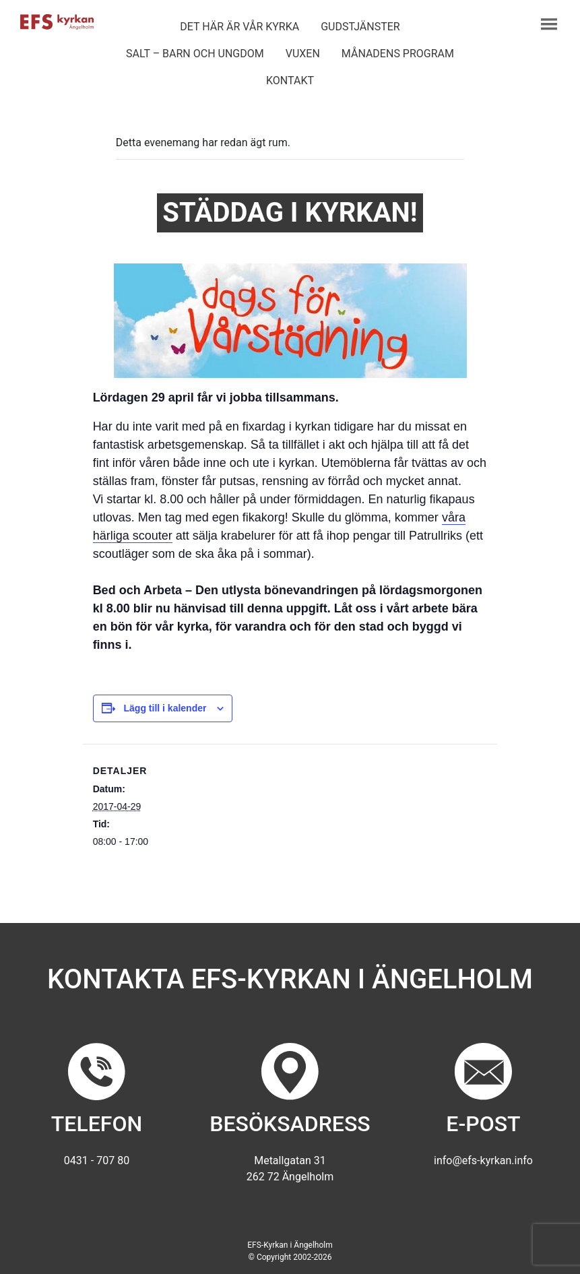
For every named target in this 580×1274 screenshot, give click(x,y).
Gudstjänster (360, 26)
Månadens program (398, 53)
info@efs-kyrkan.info (483, 1160)
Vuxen (303, 53)
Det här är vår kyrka (239, 26)
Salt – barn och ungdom (195, 53)
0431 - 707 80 (96, 1160)
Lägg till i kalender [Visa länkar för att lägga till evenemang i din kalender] (165, 708)
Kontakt (290, 80)
